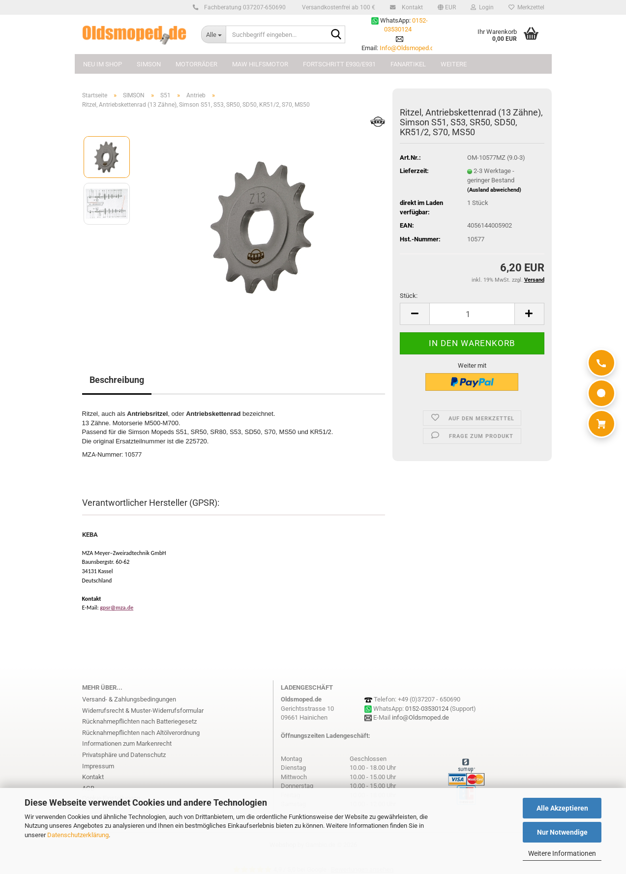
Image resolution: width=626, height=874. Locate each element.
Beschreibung (116, 380)
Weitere (454, 64)
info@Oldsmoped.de (420, 717)
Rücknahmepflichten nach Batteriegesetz (139, 721)
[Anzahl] (471, 314)
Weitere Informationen (562, 853)
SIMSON (149, 64)
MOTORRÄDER (196, 64)
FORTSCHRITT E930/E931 (339, 64)
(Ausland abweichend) (494, 190)
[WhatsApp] (601, 393)
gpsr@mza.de (116, 607)
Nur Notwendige (562, 832)
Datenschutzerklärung (78, 835)
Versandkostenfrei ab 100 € (337, 7)
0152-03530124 (426, 708)
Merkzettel (526, 7)
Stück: (408, 295)
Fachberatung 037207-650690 (243, 7)
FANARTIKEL (408, 64)
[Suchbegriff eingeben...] (213, 34)
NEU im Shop (102, 64)
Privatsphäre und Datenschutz (124, 754)
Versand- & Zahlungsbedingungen (129, 699)
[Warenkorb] (601, 424)
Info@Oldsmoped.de (408, 48)
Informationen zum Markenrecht (127, 743)
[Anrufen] (601, 363)
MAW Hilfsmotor (260, 64)
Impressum (98, 766)
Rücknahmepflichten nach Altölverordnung (141, 732)
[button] (446, 7)
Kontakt (411, 7)
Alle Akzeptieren (562, 808)
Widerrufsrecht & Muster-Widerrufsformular (143, 710)
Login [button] (482, 7)
